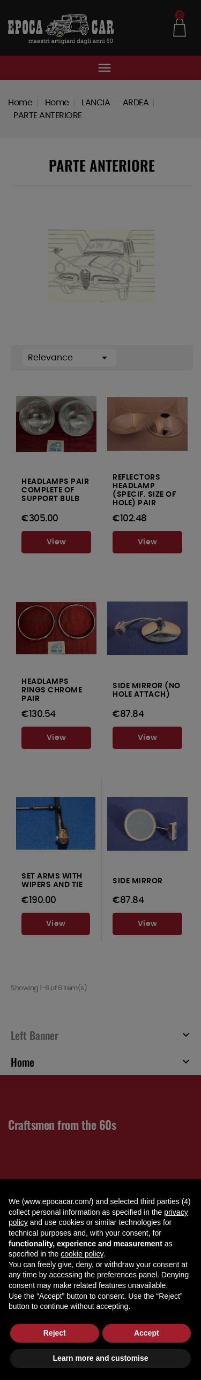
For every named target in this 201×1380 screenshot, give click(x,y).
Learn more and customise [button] (100, 1358)
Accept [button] (146, 1333)
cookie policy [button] (82, 1254)
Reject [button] (54, 1333)
